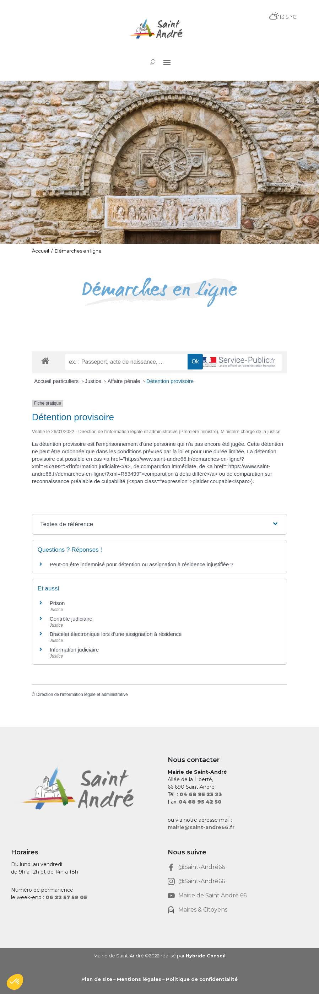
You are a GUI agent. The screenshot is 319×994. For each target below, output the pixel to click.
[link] (159, 29)
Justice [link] (94, 381)
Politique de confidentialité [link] (202, 979)
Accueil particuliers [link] (57, 381)
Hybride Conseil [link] (205, 955)
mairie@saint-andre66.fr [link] (201, 827)
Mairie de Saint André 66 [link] (212, 895)
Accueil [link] (40, 251)
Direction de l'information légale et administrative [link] (82, 694)
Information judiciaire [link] (74, 650)
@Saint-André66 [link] (201, 867)
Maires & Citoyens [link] (202, 909)
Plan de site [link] (96, 979)
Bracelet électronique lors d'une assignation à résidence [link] (116, 634)
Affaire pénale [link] (124, 381)
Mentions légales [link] (139, 979)
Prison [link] (57, 603)
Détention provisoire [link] (170, 381)
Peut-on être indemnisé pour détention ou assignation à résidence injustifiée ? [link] (141, 564)
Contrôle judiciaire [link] (71, 619)
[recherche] (126, 362)
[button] (167, 62)
